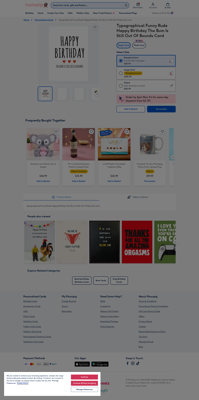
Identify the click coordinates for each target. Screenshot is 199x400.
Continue (84, 377)
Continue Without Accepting (84, 383)
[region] (52, 384)
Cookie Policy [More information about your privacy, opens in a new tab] (23, 383)
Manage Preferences (84, 389)
